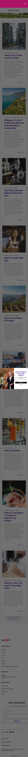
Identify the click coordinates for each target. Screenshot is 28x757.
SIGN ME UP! (21, 382)
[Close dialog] (27, 369)
